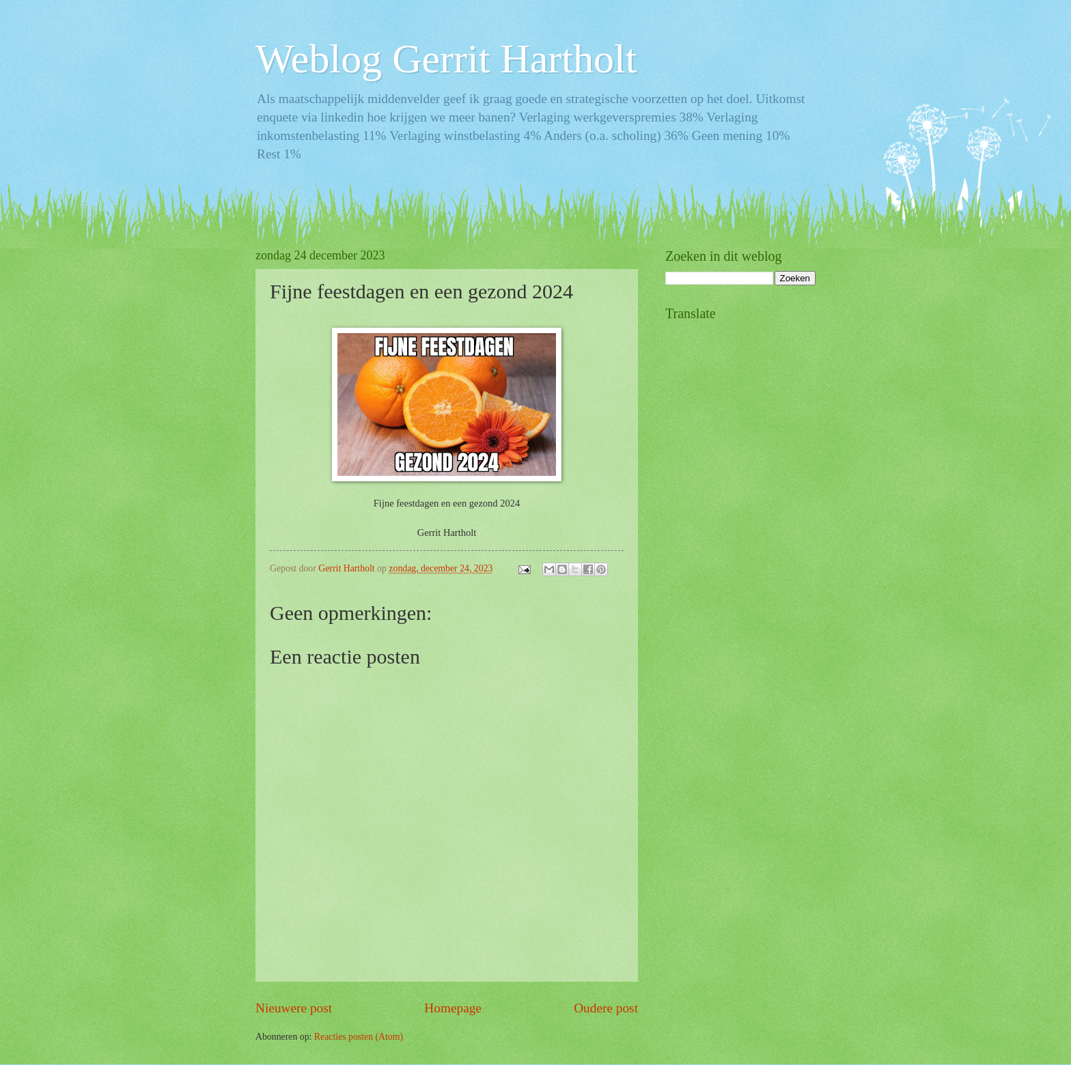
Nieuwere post (293, 1008)
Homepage (453, 1008)
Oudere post (606, 1008)
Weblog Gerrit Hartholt (446, 58)
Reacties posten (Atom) (358, 1037)
